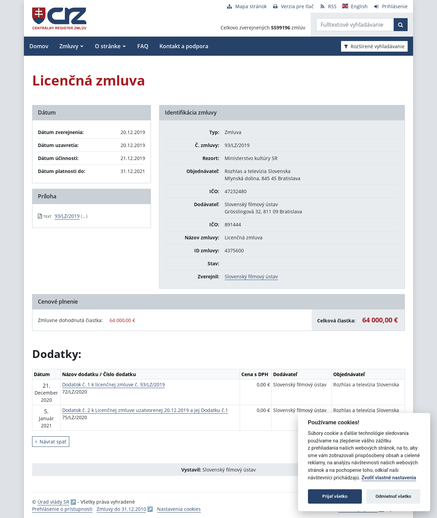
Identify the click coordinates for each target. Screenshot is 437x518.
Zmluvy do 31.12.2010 (121, 509)
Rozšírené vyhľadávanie (374, 46)
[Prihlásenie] (390, 6)
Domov (38, 46)
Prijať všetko (335, 496)
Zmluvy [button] (69, 46)
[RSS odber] (328, 6)
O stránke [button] (108, 46)
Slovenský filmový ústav (251, 276)
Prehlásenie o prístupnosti (62, 509)
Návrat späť (50, 441)
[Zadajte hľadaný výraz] (355, 24)
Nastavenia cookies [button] (179, 509)
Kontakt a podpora (183, 46)
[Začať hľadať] (401, 24)
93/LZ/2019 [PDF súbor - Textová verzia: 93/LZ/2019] (67, 216)
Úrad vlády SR (53, 502)
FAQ (143, 46)
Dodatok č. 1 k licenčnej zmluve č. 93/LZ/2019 (113, 384)
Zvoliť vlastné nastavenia (389, 478)
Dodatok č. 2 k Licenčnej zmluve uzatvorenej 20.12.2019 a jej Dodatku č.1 (145, 410)
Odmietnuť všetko (393, 496)
